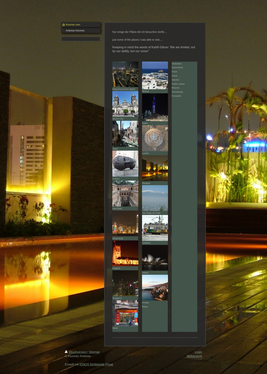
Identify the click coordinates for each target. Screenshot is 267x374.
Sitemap (94, 352)
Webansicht (194, 356)
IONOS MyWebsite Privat (96, 364)
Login (198, 352)
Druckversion (76, 352)
